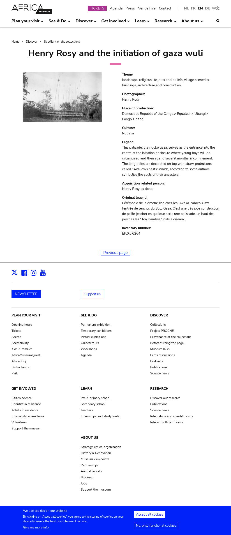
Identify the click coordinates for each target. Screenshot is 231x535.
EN (200, 8)
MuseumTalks (160, 349)
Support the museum (27, 428)
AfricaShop (19, 361)
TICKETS (97, 8)
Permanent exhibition (96, 325)
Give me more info (36, 529)
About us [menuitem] (192, 22)
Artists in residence (25, 410)
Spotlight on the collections (62, 42)
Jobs (84, 483)
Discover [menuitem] (86, 22)
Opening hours (22, 325)
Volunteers (19, 422)
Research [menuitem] (165, 22)
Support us (92, 294)
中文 (215, 8)
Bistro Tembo (21, 367)
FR (193, 8)
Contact (165, 8)
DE (207, 8)
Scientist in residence (26, 404)
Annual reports (91, 471)
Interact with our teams (166, 422)
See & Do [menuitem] (60, 22)
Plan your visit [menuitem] (28, 22)
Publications (158, 367)
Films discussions (162, 355)
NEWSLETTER (26, 294)
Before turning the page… (168, 343)
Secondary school (93, 404)
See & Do (89, 315)
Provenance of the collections (171, 337)
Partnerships (90, 465)
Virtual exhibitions (93, 337)
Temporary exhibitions (96, 331)
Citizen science (22, 398)
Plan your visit (26, 315)
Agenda (116, 8)
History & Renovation (96, 453)
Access (16, 337)
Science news (159, 373)
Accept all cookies (149, 516)
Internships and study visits (100, 416)
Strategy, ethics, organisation (101, 447)
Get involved (24, 388)
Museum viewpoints (95, 459)
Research (159, 388)
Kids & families (22, 349)
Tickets (16, 331)
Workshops (89, 349)
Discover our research (165, 398)
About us (89, 437)
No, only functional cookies (156, 527)
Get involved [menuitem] (115, 22)
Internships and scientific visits (171, 416)
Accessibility (20, 343)
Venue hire (147, 8)
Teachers (87, 410)
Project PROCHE (162, 331)
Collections (158, 325)
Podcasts (156, 361)
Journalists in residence (28, 416)
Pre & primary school (95, 398)
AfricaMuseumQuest (26, 355)
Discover (31, 42)
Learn (86, 388)
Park (15, 373)
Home (15, 42)
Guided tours (90, 343)
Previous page (115, 252)
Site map (87, 477)
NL (186, 8)
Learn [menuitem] (142, 22)
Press (130, 8)
